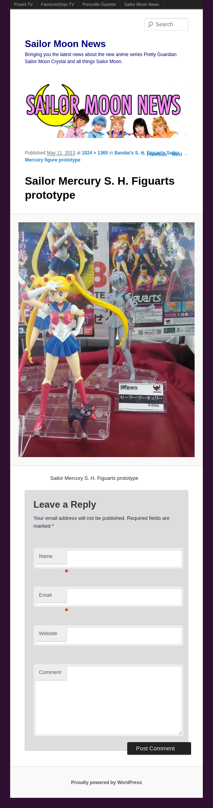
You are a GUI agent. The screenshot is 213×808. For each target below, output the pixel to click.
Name (53, 558)
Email (53, 597)
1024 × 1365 (95, 153)
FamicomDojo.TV (57, 4)
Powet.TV (23, 4)
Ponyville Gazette (99, 4)
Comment (50, 672)
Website (48, 633)
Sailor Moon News (141, 4)
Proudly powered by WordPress (106, 782)
